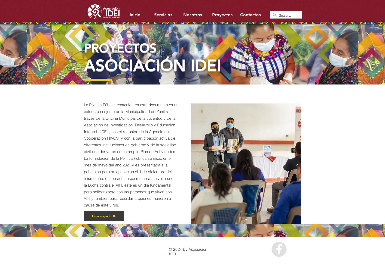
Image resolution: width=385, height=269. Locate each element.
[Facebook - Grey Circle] (279, 249)
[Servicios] (163, 15)
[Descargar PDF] (104, 216)
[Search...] (285, 15)
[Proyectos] (222, 15)
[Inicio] (135, 15)
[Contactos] (250, 15)
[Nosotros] (192, 15)
